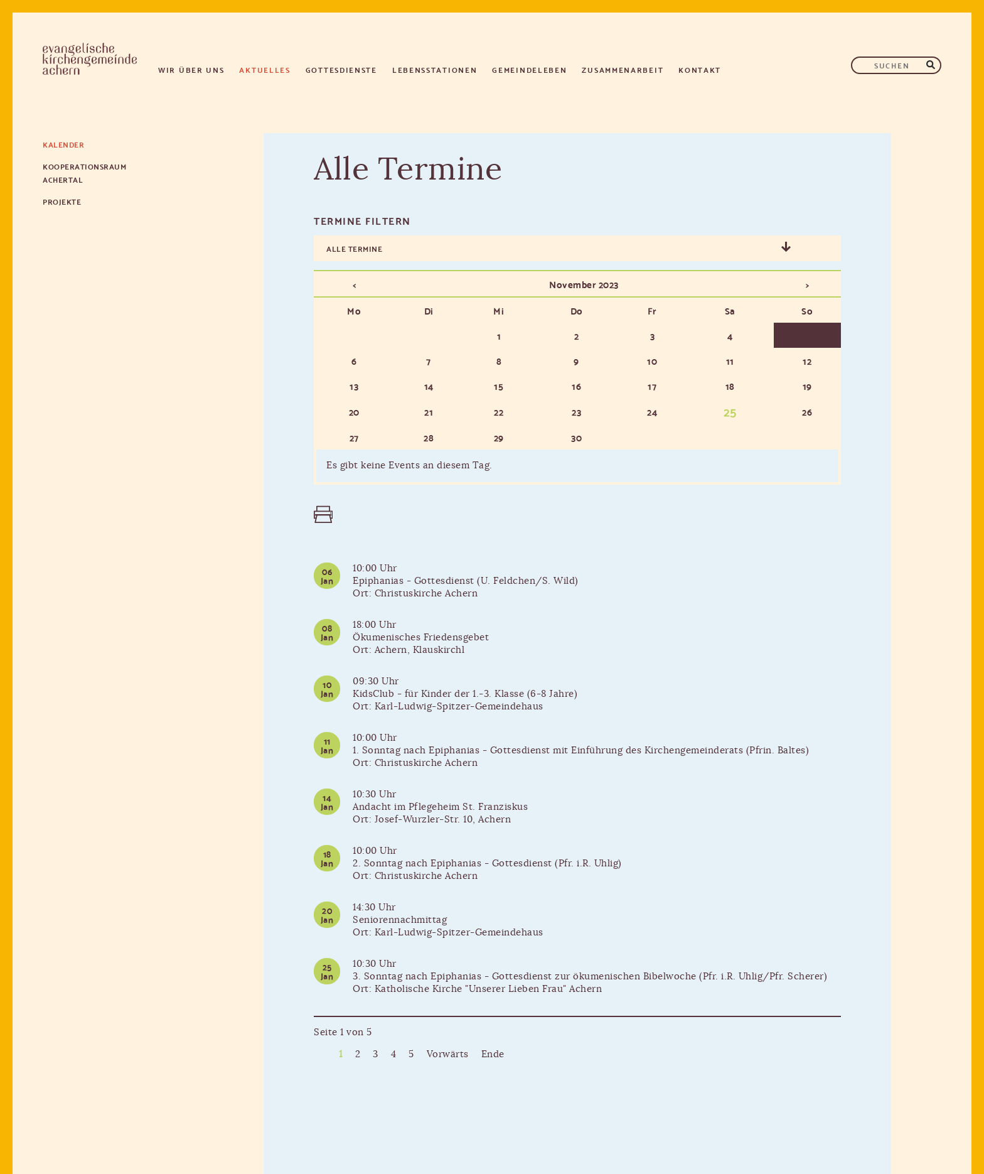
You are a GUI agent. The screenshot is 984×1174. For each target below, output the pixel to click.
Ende (493, 1054)
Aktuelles (264, 69)
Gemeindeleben (529, 69)
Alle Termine (354, 248)
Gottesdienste (341, 69)
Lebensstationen (435, 69)
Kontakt (699, 69)
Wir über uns (191, 69)
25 (730, 410)
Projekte (62, 201)
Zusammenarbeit (622, 69)
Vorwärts (448, 1054)
